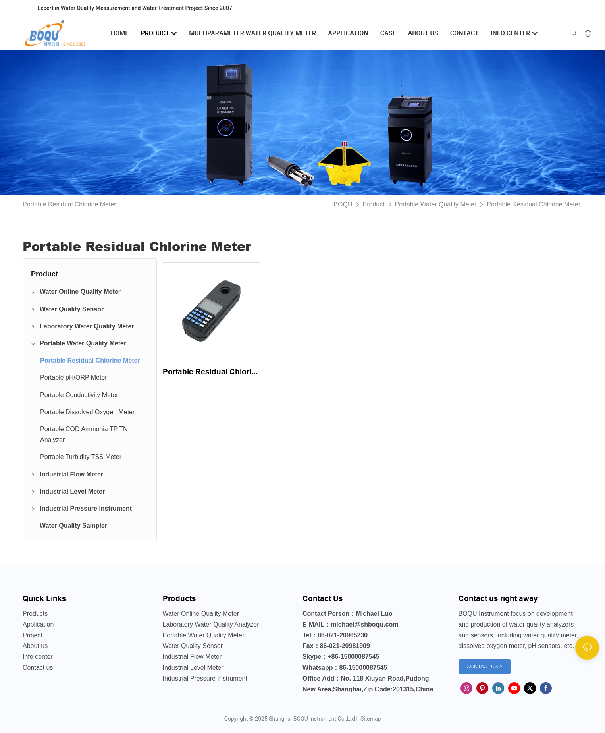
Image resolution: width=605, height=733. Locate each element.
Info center (38, 656)
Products (35, 613)
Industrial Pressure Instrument (205, 678)
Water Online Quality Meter (201, 613)
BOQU (342, 204)
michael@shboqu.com (364, 624)
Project (32, 635)
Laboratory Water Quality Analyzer (211, 624)
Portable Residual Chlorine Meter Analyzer (211, 372)
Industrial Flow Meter (192, 656)
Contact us (38, 667)
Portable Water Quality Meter (436, 204)
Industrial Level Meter (193, 667)
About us (35, 645)
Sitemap (370, 719)
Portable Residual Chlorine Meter (533, 204)
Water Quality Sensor (193, 645)
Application (38, 624)
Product (373, 204)
